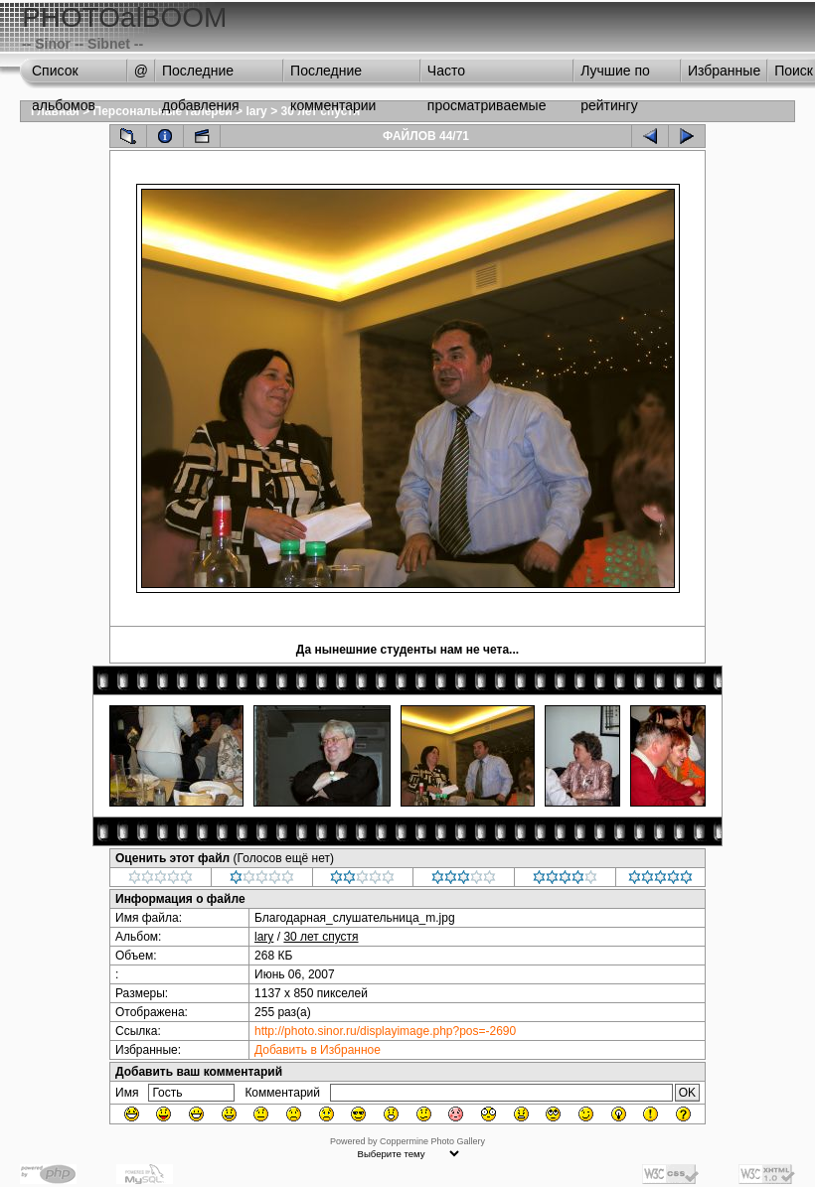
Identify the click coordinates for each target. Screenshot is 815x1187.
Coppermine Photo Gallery (432, 1141)
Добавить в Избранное (317, 1050)
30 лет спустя (320, 937)
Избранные (724, 70)
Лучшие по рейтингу (615, 75)
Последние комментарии (333, 75)
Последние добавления (201, 75)
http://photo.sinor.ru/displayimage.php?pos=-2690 (385, 1031)
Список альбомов (63, 75)
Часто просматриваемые (487, 75)
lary (255, 111)
